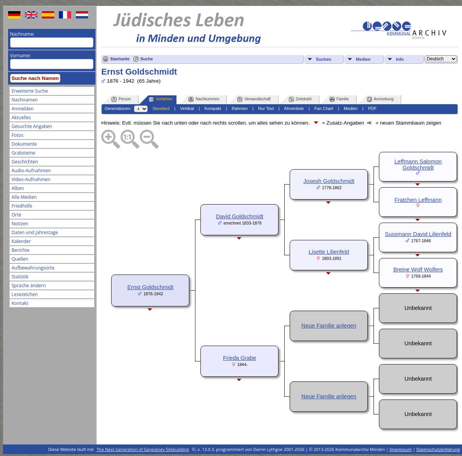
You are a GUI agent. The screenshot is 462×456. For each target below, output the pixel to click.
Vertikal (187, 108)
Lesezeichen (25, 294)
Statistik (20, 276)
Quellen (20, 259)
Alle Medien (24, 197)
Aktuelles (21, 117)
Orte (16, 214)
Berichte (21, 250)
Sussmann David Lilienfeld (418, 234)
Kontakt (20, 303)
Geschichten (25, 161)
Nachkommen (203, 99)
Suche (146, 59)
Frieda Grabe (239, 358)
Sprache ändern (29, 285)
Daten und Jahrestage (35, 232)
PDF (372, 108)
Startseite (119, 59)
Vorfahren (160, 99)
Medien (363, 59)
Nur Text (266, 108)
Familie (339, 99)
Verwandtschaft (253, 99)
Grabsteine (23, 153)
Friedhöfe (22, 206)
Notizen (20, 223)
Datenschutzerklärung (438, 449)
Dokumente (24, 144)
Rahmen (240, 108)
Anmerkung (380, 99)
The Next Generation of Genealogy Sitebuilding (143, 449)
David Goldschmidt (239, 216)
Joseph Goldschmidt (328, 181)
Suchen (323, 59)
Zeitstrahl (300, 99)
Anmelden (22, 108)
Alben (18, 188)
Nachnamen (25, 100)
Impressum (400, 449)
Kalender (21, 241)
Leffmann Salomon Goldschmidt (418, 164)
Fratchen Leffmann (418, 200)
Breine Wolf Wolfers (418, 269)
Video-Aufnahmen (31, 179)
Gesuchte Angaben (32, 126)
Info (400, 59)
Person (121, 99)
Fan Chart (323, 108)
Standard (161, 108)
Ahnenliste (294, 108)
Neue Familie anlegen (329, 326)
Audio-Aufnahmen (31, 170)
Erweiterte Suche (30, 91)
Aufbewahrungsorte (33, 268)
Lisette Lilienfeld (329, 252)
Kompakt (212, 108)
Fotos (17, 135)
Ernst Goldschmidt (150, 287)
